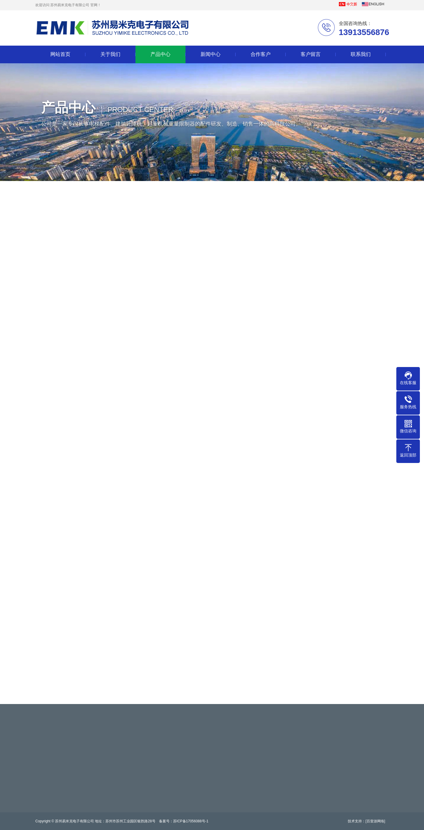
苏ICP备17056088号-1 (190, 821)
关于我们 (110, 54)
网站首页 (60, 54)
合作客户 (261, 54)
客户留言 (311, 54)
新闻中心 (211, 54)
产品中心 (160, 54)
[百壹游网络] (375, 821)
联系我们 (361, 54)
